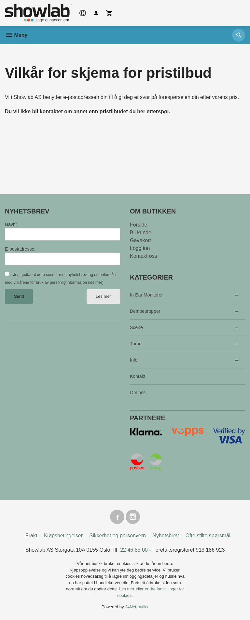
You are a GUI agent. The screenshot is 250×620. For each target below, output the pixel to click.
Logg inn (140, 248)
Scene (136, 327)
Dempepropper (145, 311)
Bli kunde (140, 232)
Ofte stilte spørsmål (208, 535)
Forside (138, 224)
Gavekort (140, 240)
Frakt (31, 535)
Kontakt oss (143, 256)
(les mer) (95, 282)
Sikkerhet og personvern (118, 535)
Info (133, 360)
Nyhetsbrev (165, 535)
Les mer (103, 296)
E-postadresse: (20, 249)
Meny (16, 35)
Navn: (11, 224)
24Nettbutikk (136, 606)
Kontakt (137, 376)
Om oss (138, 392)
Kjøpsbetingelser (63, 535)
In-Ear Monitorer (146, 294)
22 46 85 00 (134, 550)
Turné (136, 343)
